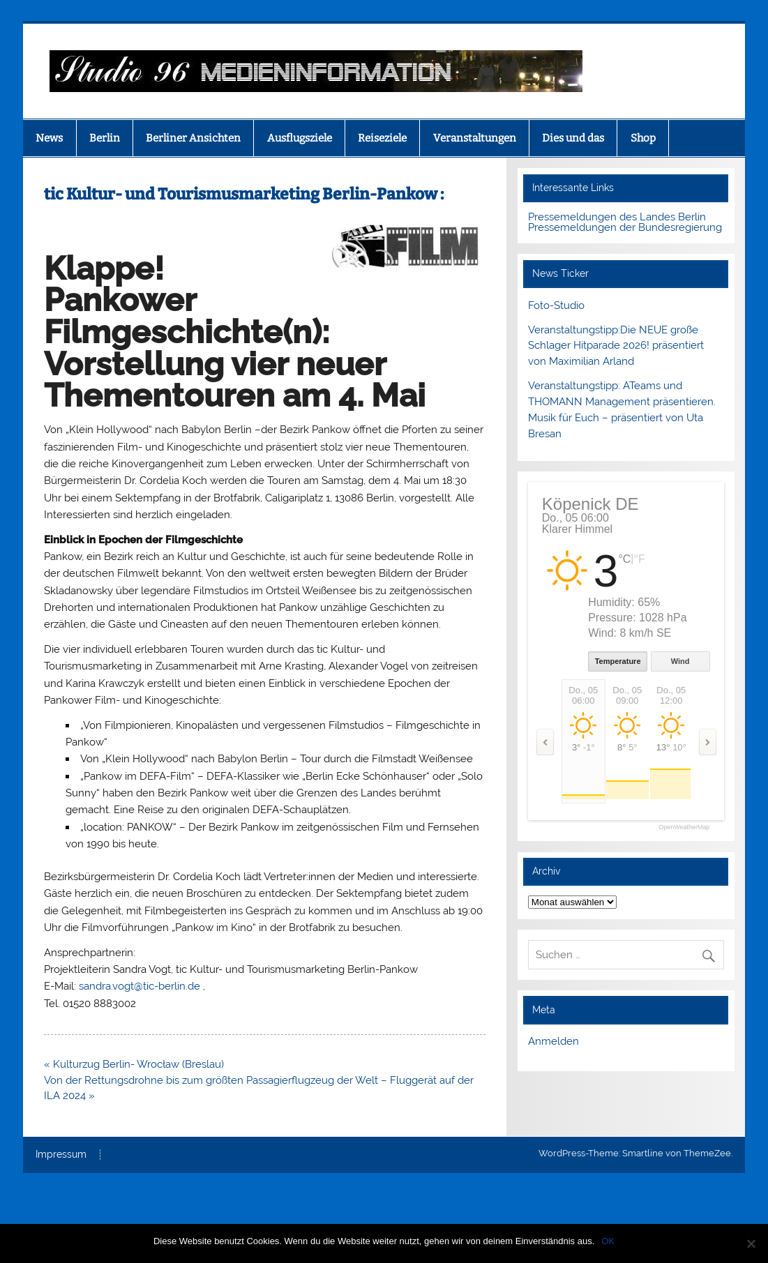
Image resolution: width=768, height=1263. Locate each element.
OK (608, 1241)
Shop (643, 138)
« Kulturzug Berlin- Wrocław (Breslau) (134, 1064)
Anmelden (553, 1041)
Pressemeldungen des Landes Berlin (617, 217)
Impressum (61, 1155)
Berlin (104, 138)
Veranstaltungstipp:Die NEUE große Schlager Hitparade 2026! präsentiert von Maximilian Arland (616, 346)
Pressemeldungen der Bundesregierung (625, 227)
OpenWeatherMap (683, 827)
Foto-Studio (556, 305)
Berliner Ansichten (193, 138)
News (49, 138)
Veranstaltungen (474, 138)
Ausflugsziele (299, 138)
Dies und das (573, 138)
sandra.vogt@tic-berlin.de (139, 986)
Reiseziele (382, 138)
